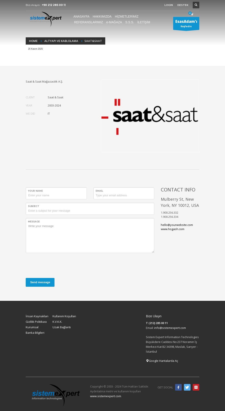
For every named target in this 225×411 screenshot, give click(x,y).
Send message (40, 282)
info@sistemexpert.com (170, 328)
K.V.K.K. (57, 322)
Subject (33, 206)
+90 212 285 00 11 (54, 5)
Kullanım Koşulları (64, 316)
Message (34, 221)
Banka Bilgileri (35, 333)
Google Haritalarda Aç (162, 361)
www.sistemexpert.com (105, 396)
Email (99, 190)
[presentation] (59, 264)
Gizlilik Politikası (36, 322)
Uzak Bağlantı (62, 327)
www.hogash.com (172, 229)
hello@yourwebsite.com (177, 225)
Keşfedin (186, 24)
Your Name (35, 190)
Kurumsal (32, 327)
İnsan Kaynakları (37, 316)
